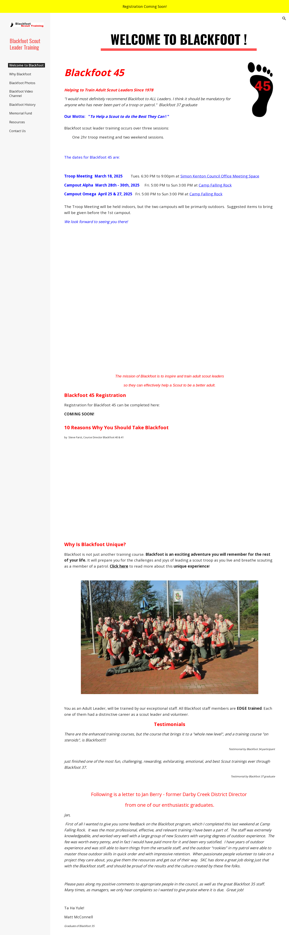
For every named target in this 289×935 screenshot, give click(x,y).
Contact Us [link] (17, 131)
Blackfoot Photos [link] (22, 83)
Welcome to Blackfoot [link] (26, 65)
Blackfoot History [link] (22, 104)
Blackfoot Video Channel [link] (21, 93)
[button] (284, 18)
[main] (178, 41)
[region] (144, 6)
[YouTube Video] (169, 490)
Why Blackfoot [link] (20, 74)
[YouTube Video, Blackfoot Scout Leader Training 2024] (170, 299)
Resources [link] (17, 122)
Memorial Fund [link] (20, 113)
